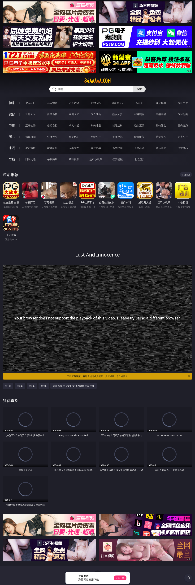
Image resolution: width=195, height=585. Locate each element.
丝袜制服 (139, 114)
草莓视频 (74, 159)
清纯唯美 (139, 136)
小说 (12, 148)
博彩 (12, 103)
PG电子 (30, 103)
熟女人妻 (117, 114)
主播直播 (161, 114)
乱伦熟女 (161, 125)
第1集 (8, 385)
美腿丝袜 (117, 136)
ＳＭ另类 (183, 114)
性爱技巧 (183, 148)
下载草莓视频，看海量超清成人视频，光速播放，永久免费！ (128, 376)
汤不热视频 (95, 159)
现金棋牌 (161, 103)
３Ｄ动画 (96, 114)
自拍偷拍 (52, 114)
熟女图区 (161, 136)
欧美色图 (74, 136)
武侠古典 (96, 148)
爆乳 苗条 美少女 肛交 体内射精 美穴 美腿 (73, 385)
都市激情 (30, 148)
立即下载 (120, 577)
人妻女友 (74, 148)
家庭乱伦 (52, 148)
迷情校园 (117, 148)
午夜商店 (52, 159)
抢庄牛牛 (183, 103)
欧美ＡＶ (74, 114)
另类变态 (183, 125)
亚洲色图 (52, 136)
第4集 (44, 385)
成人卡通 (74, 125)
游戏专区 (96, 103)
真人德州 (52, 103)
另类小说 (139, 148)
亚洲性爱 (30, 125)
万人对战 (74, 103)
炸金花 (139, 103)
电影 (12, 125)
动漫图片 (96, 136)
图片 (12, 136)
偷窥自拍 (30, 136)
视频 (12, 114)
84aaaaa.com (97, 81)
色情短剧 (139, 159)
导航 (12, 159)
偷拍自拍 (52, 125)
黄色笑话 (161, 148)
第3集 (32, 385)
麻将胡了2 (117, 103)
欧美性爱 (96, 125)
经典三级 (139, 125)
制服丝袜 (117, 125)
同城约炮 (30, 159)
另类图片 (183, 136)
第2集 (20, 385)
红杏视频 (117, 159)
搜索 (139, 89)
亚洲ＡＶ (30, 114)
